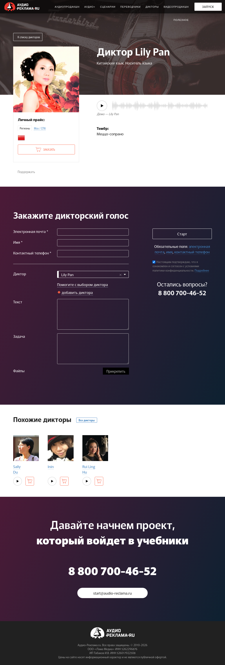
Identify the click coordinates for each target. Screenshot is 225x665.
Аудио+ (89, 6)
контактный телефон (191, 251)
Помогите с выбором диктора (82, 284)
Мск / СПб (40, 128)
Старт (182, 233)
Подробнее (202, 270)
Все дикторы (87, 420)
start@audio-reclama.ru (112, 593)
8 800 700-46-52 (182, 292)
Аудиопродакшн (67, 6)
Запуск (208, 7)
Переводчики (130, 6)
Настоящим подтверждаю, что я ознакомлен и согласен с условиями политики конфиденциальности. (175, 266)
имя (169, 251)
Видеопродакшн (176, 6)
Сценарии (108, 6)
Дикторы (152, 6)
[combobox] (93, 274)
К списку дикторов (29, 37)
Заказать (49, 149)
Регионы (25, 128)
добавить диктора (77, 292)
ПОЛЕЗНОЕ (181, 20)
